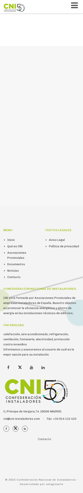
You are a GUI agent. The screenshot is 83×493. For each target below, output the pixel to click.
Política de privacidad (64, 246)
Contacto (14, 277)
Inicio (11, 240)
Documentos (16, 264)
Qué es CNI (15, 246)
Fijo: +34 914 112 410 (61, 418)
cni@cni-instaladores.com (21, 418)
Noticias (13, 270)
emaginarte (54, 484)
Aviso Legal (57, 240)
